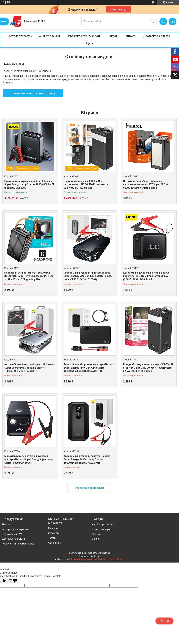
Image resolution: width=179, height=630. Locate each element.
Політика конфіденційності (110, 559)
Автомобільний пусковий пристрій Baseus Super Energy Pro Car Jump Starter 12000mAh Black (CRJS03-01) (29, 367)
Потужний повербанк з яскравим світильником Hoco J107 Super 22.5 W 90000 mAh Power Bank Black (145, 184)
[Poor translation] (12, 581)
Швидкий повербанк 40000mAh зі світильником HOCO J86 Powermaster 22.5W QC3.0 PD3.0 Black (86, 184)
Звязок (96, 538)
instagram (54, 533)
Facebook (53, 528)
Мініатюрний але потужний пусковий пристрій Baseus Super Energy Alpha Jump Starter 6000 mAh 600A (28, 459)
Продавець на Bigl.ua (89, 556)
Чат (164, 621)
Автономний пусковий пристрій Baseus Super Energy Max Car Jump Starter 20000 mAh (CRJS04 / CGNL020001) (88, 276)
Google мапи (55, 542)
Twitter (52, 538)
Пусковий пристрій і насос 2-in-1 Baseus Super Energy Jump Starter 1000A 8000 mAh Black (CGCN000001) (29, 184)
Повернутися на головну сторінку (33, 93)
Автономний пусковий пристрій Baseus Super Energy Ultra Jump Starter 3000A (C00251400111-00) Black (146, 276)
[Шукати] (152, 21)
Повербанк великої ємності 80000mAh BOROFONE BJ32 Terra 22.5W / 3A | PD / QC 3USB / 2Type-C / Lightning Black (28, 276)
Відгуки (112, 36)
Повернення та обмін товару (18, 543)
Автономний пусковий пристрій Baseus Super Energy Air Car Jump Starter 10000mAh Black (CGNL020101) (87, 459)
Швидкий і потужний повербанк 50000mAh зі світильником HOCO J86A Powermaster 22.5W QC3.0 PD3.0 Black (148, 367)
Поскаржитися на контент (83, 559)
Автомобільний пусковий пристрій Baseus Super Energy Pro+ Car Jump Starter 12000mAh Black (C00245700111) (89, 367)
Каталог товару (19, 36)
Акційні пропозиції (102, 524)
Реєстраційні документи (15, 529)
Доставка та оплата (156, 36)
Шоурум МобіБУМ (12, 534)
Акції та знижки (49, 36)
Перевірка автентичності (83, 36)
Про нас (96, 534)
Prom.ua (106, 553)
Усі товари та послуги (89, 487)
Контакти (130, 36)
